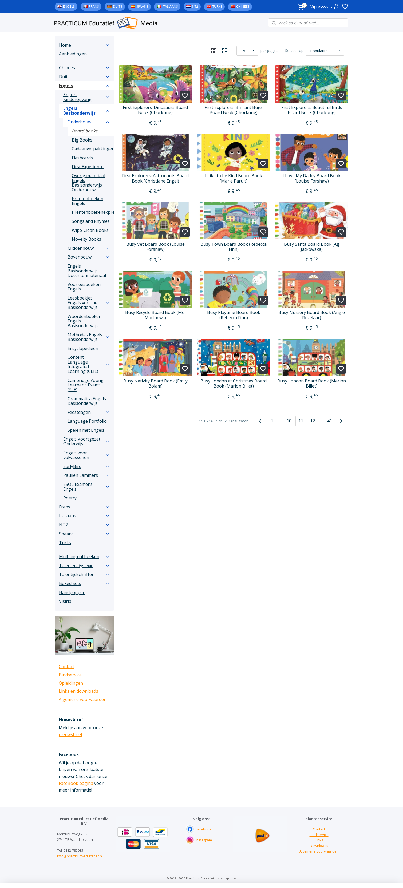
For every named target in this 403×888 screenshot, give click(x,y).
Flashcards (82, 158)
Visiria (65, 601)
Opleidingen (71, 683)
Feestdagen (89, 412)
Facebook (203, 829)
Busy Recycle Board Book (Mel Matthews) (155, 315)
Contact (66, 666)
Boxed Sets (84, 583)
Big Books (82, 140)
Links (319, 840)
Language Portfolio (87, 421)
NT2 (195, 6)
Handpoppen (72, 592)
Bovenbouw (89, 257)
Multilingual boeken (84, 556)
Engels (69, 6)
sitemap (223, 878)
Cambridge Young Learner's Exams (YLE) (86, 385)
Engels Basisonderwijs (86, 110)
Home (84, 45)
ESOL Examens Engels (86, 486)
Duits (117, 6)
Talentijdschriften (84, 574)
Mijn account (324, 6)
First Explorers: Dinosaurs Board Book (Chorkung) (155, 110)
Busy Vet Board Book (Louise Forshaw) (155, 247)
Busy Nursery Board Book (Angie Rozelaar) (311, 315)
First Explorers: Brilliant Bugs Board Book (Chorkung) (233, 110)
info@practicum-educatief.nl (80, 856)
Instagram (204, 840)
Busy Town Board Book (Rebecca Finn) (233, 247)
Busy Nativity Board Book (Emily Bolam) (155, 383)
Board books (84, 131)
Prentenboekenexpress (93, 212)
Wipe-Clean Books (90, 230)
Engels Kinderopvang (86, 97)
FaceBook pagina (76, 783)
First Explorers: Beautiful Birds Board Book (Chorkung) (311, 110)
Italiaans (170, 6)
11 (300, 421)
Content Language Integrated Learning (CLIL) (89, 364)
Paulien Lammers (86, 475)
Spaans (142, 6)
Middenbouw (89, 248)
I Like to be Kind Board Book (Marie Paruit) (233, 178)
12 (312, 421)
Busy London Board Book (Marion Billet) (311, 383)
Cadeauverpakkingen (93, 149)
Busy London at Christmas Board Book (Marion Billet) (233, 383)
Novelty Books (86, 239)
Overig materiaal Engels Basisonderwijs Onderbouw (88, 183)
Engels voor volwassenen (86, 455)
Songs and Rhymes (91, 221)
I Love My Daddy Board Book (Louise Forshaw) (312, 178)
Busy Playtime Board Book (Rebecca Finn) (233, 315)
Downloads (319, 845)
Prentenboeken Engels (87, 201)
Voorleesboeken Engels (84, 286)
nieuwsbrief (70, 734)
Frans (94, 6)
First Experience (88, 166)
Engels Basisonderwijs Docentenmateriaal (87, 270)
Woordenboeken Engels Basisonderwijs (84, 321)
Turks (217, 6)
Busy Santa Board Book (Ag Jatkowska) (311, 247)
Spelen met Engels (86, 430)
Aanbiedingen (73, 54)
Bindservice (70, 675)
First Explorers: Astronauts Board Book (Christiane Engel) (155, 178)
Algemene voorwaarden (82, 699)
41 (329, 421)
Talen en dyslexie (84, 565)
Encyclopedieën (83, 348)
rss (234, 878)
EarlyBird (86, 466)
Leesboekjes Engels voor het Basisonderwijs (89, 302)
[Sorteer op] (325, 50)
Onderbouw (89, 122)
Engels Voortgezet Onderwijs (86, 441)
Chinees (242, 6)
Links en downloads (78, 691)
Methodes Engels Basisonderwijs (89, 337)
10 (289, 421)
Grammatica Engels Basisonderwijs (87, 401)
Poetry (70, 498)
